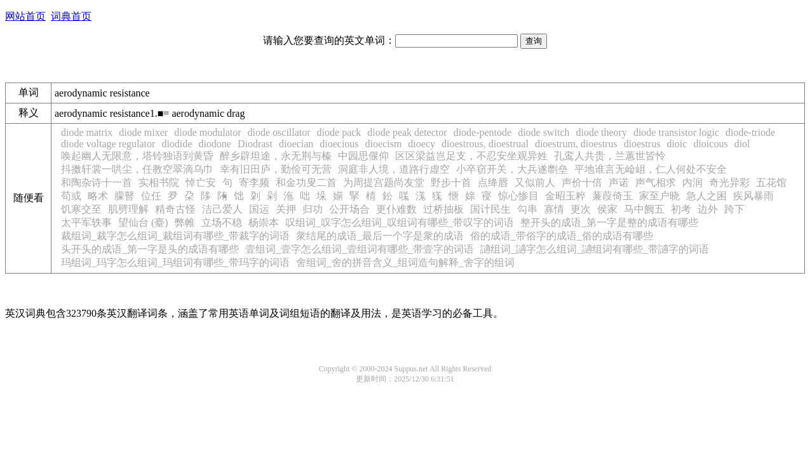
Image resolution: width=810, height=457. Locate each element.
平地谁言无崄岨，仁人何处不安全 (650, 169)
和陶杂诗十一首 (96, 182)
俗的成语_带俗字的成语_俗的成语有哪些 (561, 235)
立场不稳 (221, 222)
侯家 (607, 209)
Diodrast (255, 143)
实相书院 (158, 182)
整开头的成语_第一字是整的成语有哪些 (609, 222)
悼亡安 (201, 182)
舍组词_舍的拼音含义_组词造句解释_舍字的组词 (405, 262)
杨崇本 (263, 222)
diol (742, 143)
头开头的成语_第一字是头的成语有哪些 (150, 249)
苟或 (71, 195)
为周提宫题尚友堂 (383, 182)
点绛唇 (493, 182)
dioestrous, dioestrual (485, 143)
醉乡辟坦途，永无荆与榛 (276, 155)
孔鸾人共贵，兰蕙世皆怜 (610, 155)
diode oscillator (279, 132)
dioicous (710, 143)
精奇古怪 (175, 209)
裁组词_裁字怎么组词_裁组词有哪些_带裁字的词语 (175, 235)
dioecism (383, 143)
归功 (312, 209)
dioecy (421, 143)
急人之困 (706, 195)
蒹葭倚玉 (612, 195)
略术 (98, 195)
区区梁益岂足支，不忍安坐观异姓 (471, 155)
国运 (259, 209)
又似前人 (535, 182)
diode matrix (86, 132)
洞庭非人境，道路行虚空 (394, 169)
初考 (681, 209)
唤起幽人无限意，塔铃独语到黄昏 (137, 155)
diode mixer (143, 132)
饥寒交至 (81, 209)
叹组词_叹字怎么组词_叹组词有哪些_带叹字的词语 (399, 222)
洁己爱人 (222, 209)
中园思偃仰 (363, 155)
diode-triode (750, 132)
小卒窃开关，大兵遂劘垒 (512, 169)
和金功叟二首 (306, 182)
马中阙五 (644, 209)
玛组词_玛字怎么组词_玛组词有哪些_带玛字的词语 (175, 262)
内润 (692, 182)
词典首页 (71, 16)
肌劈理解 (128, 209)
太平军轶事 (86, 222)
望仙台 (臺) (143, 222)
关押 (286, 209)
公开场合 (349, 209)
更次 (580, 209)
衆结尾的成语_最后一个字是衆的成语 (380, 235)
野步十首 (451, 182)
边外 (708, 209)
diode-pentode (483, 132)
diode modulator (207, 132)
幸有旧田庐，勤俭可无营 (276, 169)
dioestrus (642, 143)
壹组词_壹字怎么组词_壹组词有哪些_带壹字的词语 (359, 249)
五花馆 (771, 182)
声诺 (619, 182)
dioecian (296, 143)
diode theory (601, 132)
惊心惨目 (518, 195)
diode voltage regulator (108, 143)
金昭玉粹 (565, 195)
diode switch (543, 132)
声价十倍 (582, 182)
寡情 (554, 209)
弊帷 (185, 222)
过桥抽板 (443, 209)
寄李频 (254, 182)
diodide (176, 143)
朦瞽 (124, 195)
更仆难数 (396, 209)
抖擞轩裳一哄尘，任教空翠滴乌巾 (137, 169)
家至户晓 (659, 195)
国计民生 (490, 209)
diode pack (339, 132)
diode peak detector (407, 132)
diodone (214, 143)
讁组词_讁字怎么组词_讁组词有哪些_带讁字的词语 (594, 249)
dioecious (339, 143)
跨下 (734, 209)
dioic (676, 143)
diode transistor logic (676, 132)
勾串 (527, 209)
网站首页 (25, 16)
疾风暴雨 (753, 195)
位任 (151, 195)
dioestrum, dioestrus (576, 143)
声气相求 (655, 182)
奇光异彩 (729, 182)
